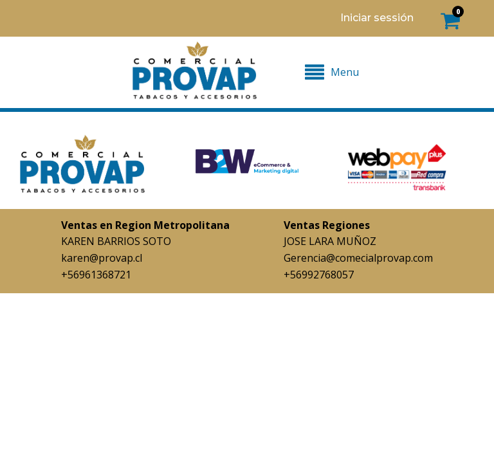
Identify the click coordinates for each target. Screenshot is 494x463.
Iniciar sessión (377, 18)
